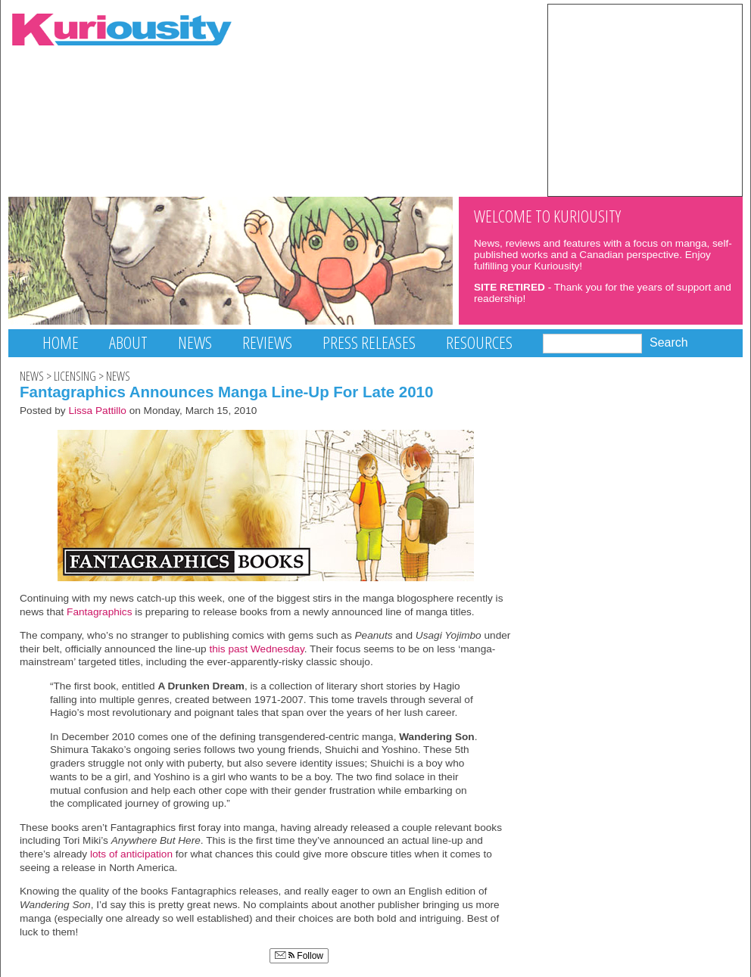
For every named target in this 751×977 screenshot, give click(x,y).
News (195, 342)
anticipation (146, 854)
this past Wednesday (256, 649)
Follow (299, 956)
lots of (103, 854)
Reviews (267, 342)
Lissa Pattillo (97, 410)
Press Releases (369, 342)
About (128, 342)
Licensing (75, 376)
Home (60, 342)
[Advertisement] (645, 99)
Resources (479, 342)
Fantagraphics (99, 612)
